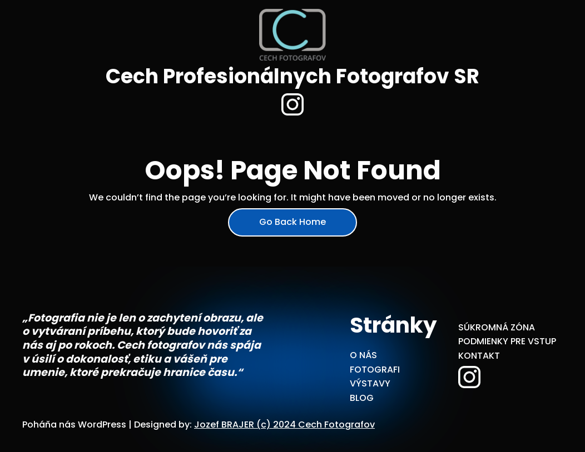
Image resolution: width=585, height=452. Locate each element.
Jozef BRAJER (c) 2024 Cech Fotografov (284, 424)
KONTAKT (479, 355)
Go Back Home (292, 221)
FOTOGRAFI (375, 369)
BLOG (362, 397)
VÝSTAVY (370, 383)
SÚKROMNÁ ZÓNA (496, 327)
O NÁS (363, 355)
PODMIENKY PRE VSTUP (507, 341)
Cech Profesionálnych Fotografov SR (292, 76)
